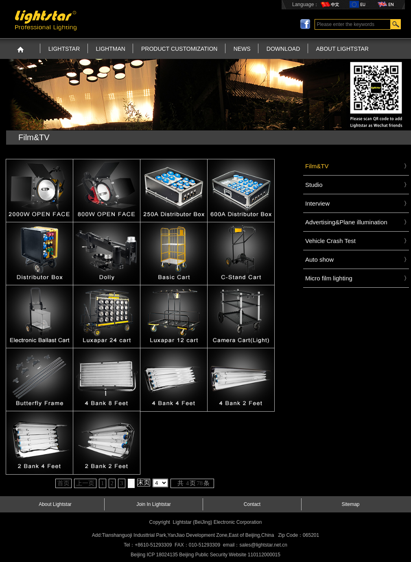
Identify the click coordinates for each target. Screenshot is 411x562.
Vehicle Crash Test (330, 240)
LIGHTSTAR (64, 49)
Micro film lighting (328, 278)
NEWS (242, 49)
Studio (314, 184)
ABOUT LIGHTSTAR (342, 49)
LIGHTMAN (110, 49)
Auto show (319, 259)
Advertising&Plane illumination (346, 222)
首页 (63, 483)
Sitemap (350, 504)
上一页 (85, 483)
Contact (252, 504)
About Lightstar (55, 504)
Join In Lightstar (153, 504)
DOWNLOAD (283, 49)
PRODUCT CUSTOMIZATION (179, 49)
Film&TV (317, 166)
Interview (317, 203)
